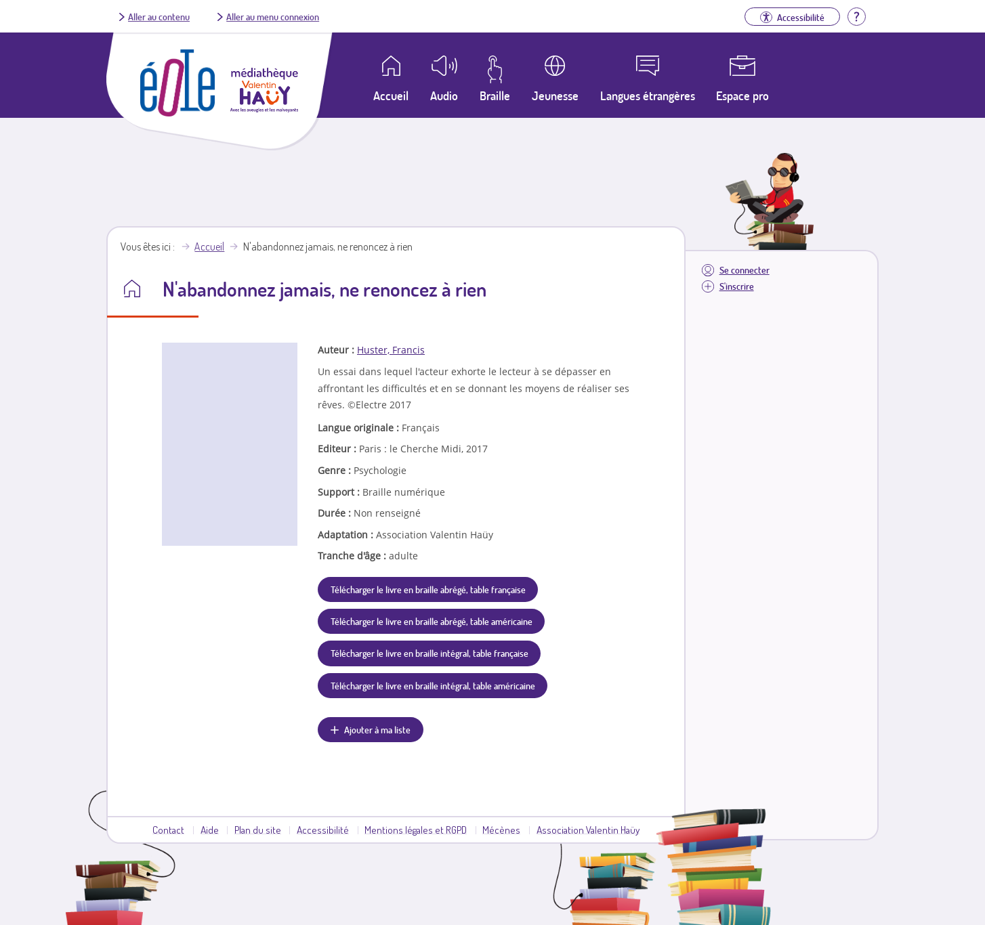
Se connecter (744, 270)
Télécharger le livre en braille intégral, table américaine (433, 685)
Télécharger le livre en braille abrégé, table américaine (431, 621)
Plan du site (257, 829)
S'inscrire (736, 286)
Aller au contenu (159, 16)
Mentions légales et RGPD (415, 829)
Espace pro (742, 95)
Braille (495, 95)
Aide (210, 829)
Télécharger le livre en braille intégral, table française (429, 653)
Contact (168, 829)
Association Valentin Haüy (588, 829)
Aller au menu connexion (272, 16)
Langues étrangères (647, 95)
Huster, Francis (391, 349)
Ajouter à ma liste (377, 729)
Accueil (209, 246)
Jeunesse (555, 95)
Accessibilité (323, 829)
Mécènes (501, 829)
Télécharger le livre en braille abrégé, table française (428, 589)
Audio (444, 95)
